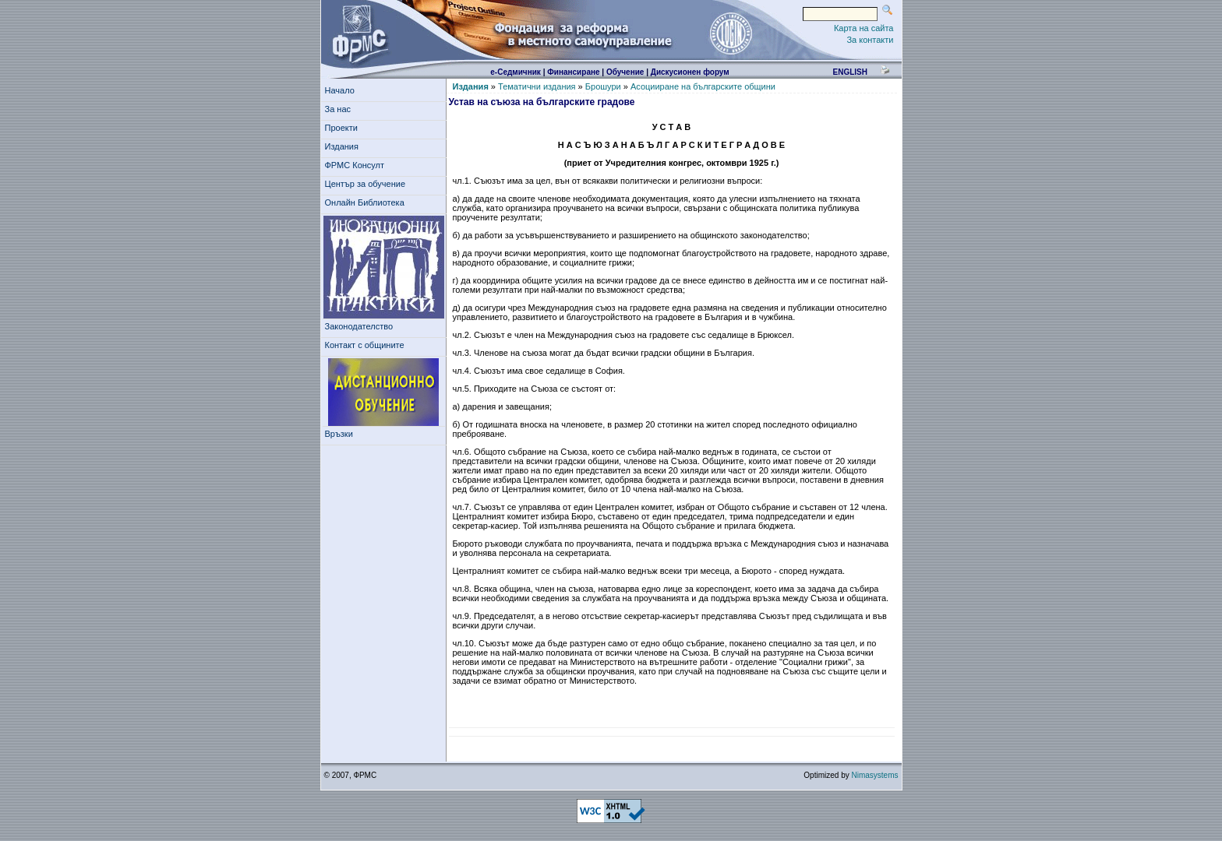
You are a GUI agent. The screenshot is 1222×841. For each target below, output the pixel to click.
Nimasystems (874, 775)
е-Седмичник (515, 72)
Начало (340, 90)
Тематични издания (537, 86)
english (849, 72)
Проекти (344, 127)
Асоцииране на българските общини (702, 86)
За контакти (869, 39)
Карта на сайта (864, 28)
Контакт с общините (364, 345)
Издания (344, 146)
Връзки (341, 433)
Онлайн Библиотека (364, 202)
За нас (340, 109)
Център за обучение (368, 183)
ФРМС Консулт (357, 165)
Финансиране (573, 72)
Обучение (625, 72)
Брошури (603, 86)
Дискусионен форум (690, 72)
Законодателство (359, 326)
